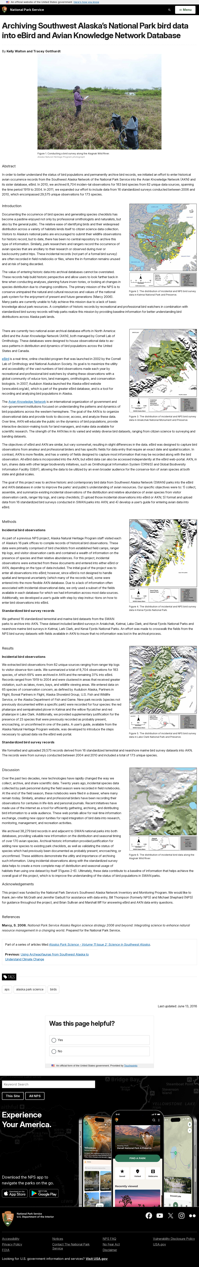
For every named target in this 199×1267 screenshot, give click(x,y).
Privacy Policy (12, 1244)
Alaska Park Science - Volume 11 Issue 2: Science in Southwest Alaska (99, 944)
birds (53, 989)
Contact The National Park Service (71, 1246)
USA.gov (159, 1244)
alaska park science (30, 989)
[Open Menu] (185, 10)
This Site (13, 1096)
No (60, 1051)
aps (7, 989)
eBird (5, 359)
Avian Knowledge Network (27, 402)
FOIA (6, 1250)
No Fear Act (111, 1244)
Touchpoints (130, 1065)
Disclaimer (110, 1250)
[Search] (48, 1084)
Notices (57, 1239)
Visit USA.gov (97, 1259)
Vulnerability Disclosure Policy (174, 1239)
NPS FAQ (109, 1239)
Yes (60, 1040)
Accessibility (10, 1239)
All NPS (35, 1096)
